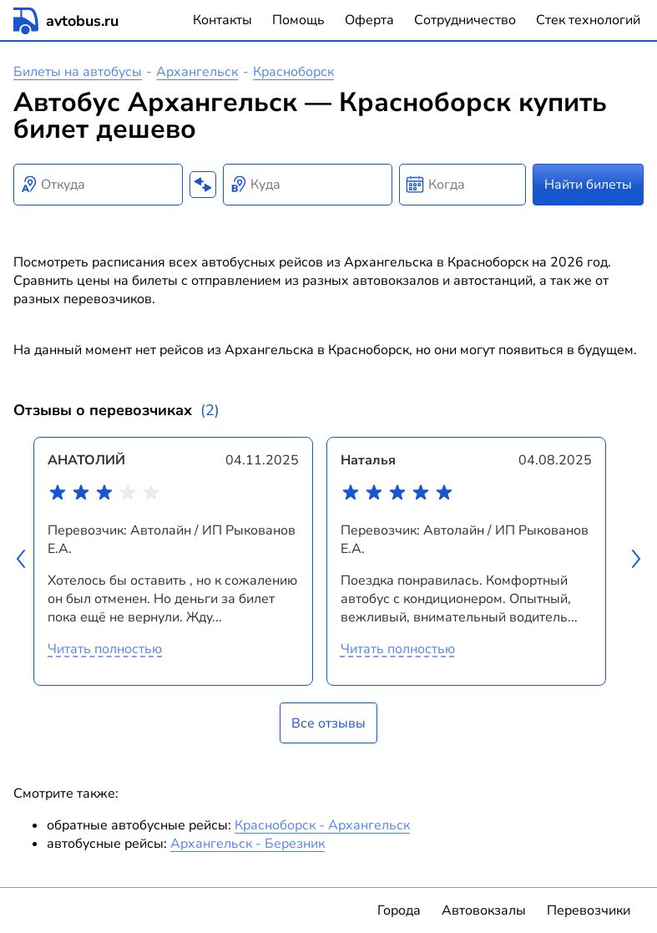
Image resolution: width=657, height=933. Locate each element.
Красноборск (293, 72)
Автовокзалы (484, 910)
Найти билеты (588, 184)
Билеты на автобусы (77, 72)
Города (399, 910)
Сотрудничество (465, 20)
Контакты (222, 20)
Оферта (369, 20)
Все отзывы (328, 723)
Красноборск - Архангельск (322, 825)
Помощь (298, 20)
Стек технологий (588, 20)
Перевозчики (588, 910)
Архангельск (197, 72)
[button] (23, 561)
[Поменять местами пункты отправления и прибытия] (203, 184)
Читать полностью (105, 649)
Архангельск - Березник (247, 843)
